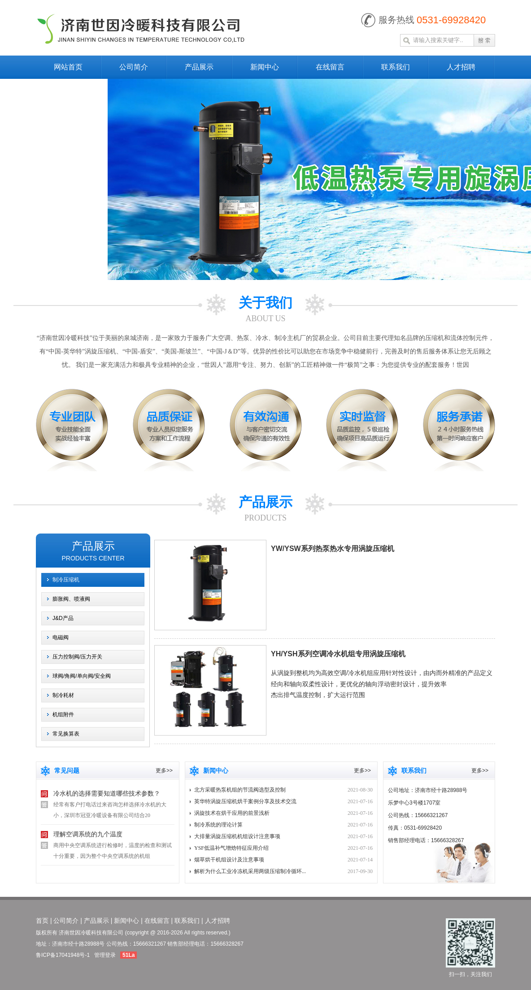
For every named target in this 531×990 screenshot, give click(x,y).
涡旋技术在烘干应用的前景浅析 (232, 813)
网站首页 (68, 67)
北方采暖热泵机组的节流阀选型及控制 (240, 790)
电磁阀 (60, 637)
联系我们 (395, 67)
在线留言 (330, 67)
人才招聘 (461, 67)
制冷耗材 (63, 695)
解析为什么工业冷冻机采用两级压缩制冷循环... (250, 871)
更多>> (164, 770)
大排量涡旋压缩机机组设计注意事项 (237, 836)
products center (92, 558)
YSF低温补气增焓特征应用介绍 (231, 848)
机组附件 (63, 714)
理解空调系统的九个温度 (87, 834)
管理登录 (105, 955)
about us (265, 318)
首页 (42, 920)
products (265, 517)
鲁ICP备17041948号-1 (63, 955)
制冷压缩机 (65, 580)
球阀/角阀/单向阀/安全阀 (81, 676)
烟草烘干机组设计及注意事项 (229, 860)
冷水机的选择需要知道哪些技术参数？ (106, 793)
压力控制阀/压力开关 (77, 657)
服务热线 (396, 20)
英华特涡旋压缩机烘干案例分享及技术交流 (245, 801)
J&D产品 (63, 618)
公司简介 (133, 67)
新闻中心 (264, 67)
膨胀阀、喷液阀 (71, 599)
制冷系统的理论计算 (218, 825)
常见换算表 (65, 734)
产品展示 (199, 67)
